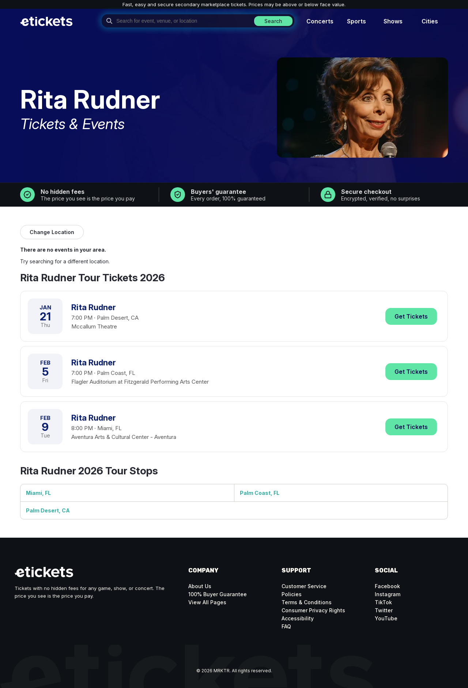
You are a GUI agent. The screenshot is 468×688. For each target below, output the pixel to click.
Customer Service (304, 586)
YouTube (386, 618)
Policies (292, 594)
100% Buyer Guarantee (217, 594)
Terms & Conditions (307, 602)
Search (273, 21)
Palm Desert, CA (48, 510)
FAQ (286, 626)
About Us (199, 586)
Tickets (411, 316)
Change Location (52, 232)
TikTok (383, 602)
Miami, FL (38, 493)
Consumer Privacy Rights (313, 610)
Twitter (384, 610)
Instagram (387, 594)
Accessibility (298, 618)
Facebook (387, 586)
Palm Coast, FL (259, 493)
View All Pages (207, 602)
